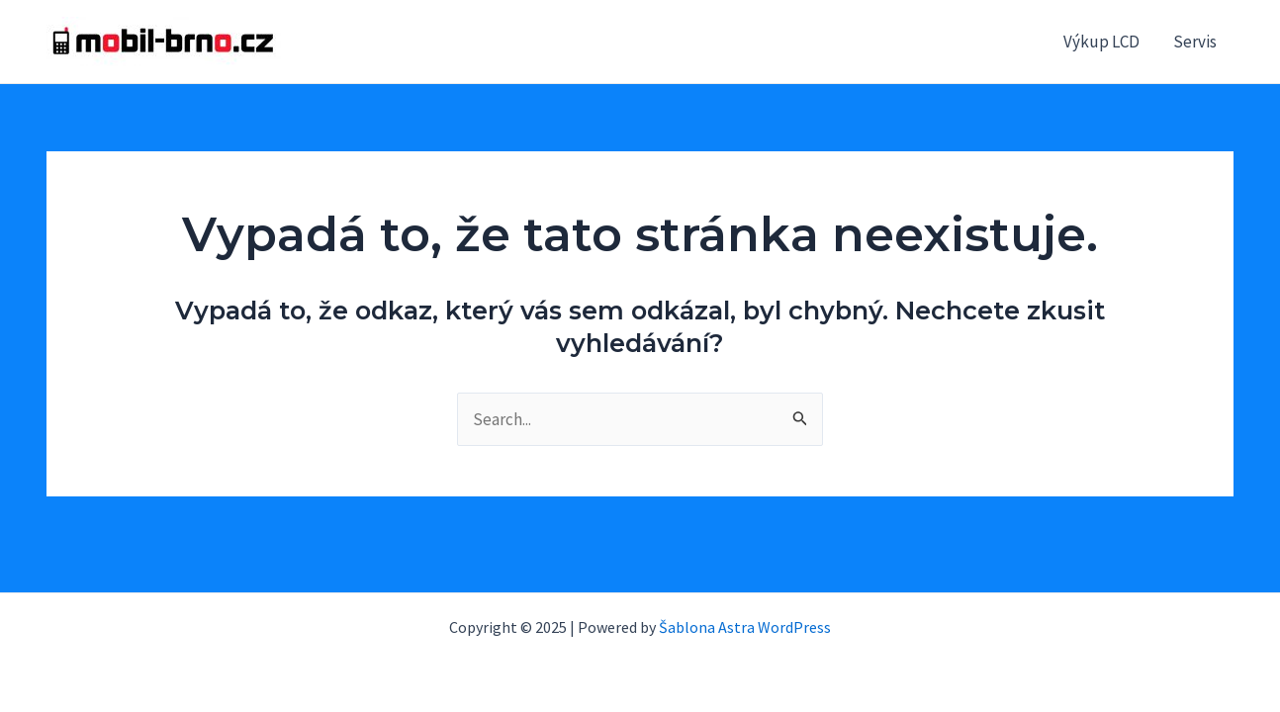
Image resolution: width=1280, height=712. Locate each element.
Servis (1195, 41)
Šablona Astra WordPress (745, 627)
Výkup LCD (1101, 41)
